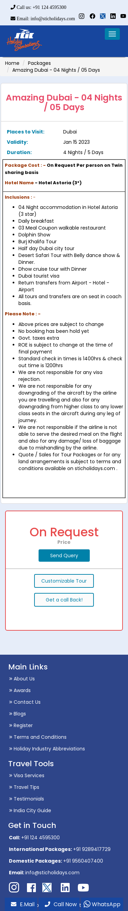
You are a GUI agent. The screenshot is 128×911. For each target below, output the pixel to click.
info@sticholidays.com (52, 872)
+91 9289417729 (92, 849)
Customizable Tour (64, 580)
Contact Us (25, 702)
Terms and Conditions (38, 737)
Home (12, 63)
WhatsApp (102, 904)
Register (21, 725)
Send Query (64, 555)
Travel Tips (24, 787)
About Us (22, 678)
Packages (39, 63)
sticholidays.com (95, 468)
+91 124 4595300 (40, 837)
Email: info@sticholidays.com (43, 18)
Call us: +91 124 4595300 (38, 7)
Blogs (17, 713)
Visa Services (26, 775)
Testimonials (26, 798)
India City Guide (30, 810)
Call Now (61, 904)
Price (64, 542)
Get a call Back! (64, 599)
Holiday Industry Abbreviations (47, 748)
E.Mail (22, 904)
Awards (20, 690)
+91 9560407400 (83, 860)
